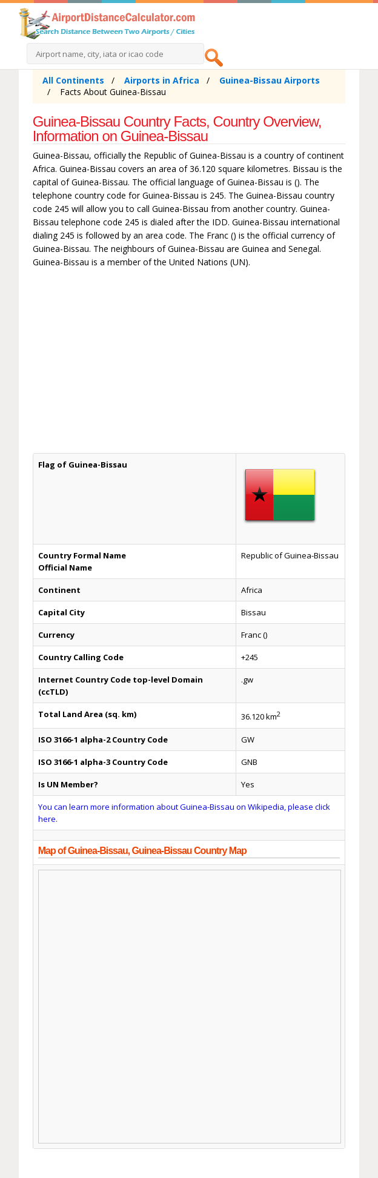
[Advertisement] (189, 363)
